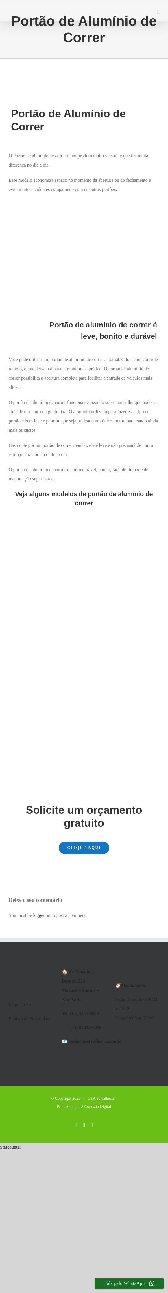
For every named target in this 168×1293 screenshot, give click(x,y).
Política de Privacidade (30, 1018)
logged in (41, 915)
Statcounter (10, 1147)
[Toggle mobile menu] (158, 12)
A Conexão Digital (96, 1106)
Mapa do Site (21, 1004)
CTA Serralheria (101, 1098)
